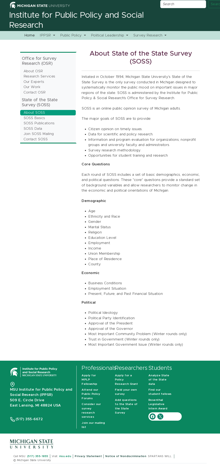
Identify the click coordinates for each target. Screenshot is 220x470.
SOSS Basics (34, 118)
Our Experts (34, 82)
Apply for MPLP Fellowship (89, 379)
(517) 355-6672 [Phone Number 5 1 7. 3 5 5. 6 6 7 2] (29, 419)
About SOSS (34, 112)
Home (29, 35)
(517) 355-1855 (37, 456)
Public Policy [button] (71, 35)
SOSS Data (33, 128)
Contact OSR (35, 92)
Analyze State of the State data (158, 379)
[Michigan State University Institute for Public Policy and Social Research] (34, 372)
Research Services (39, 76)
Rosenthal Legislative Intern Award (158, 404)
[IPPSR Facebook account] (153, 416)
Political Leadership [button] (108, 35)
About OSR (33, 71)
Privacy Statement (88, 456)
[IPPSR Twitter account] (160, 416)
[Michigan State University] (31, 443)
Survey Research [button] (148, 35)
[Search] (183, 4)
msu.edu (65, 456)
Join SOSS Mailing (39, 134)
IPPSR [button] (46, 35)
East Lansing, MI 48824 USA (36, 405)
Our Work (32, 87)
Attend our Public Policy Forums (91, 394)
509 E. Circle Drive (27, 400)
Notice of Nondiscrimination (125, 456)
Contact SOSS (36, 139)
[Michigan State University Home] (40, 5)
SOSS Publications (39, 123)
